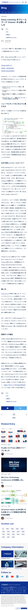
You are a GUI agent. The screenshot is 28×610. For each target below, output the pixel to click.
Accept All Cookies (24, 608)
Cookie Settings (18, 608)
